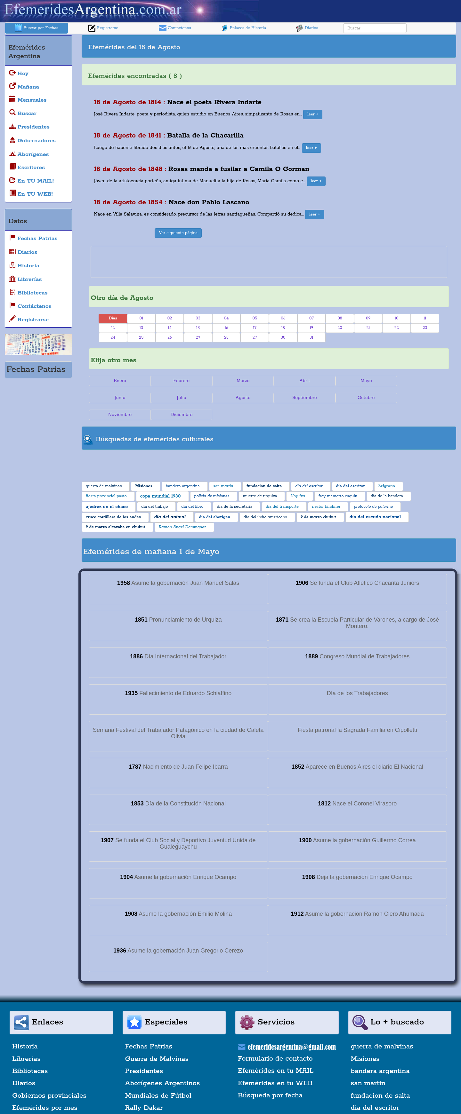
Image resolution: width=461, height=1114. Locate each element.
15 (198, 328)
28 (226, 337)
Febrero (179, 381)
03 (198, 318)
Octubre (299, 398)
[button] (312, 114)
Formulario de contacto (275, 1041)
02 (169, 318)
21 (368, 328)
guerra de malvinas (382, 1029)
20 (339, 328)
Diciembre (419, 398)
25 (141, 337)
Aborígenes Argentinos (162, 1066)
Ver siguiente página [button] (178, 233)
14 (170, 328)
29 (255, 337)
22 (396, 328)
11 (425, 318)
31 (311, 337)
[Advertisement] (362, 46)
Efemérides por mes (44, 1091)
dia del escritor (375, 1091)
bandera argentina (380, 1054)
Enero (119, 381)
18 (283, 328)
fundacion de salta (380, 1078)
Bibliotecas (30, 1054)
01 (141, 318)
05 (254, 318)
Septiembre (239, 398)
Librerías (26, 1042)
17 (254, 328)
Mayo (359, 381)
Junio (418, 381)
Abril (299, 381)
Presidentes (144, 1054)
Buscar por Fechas (36, 28)
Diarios (307, 28)
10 (397, 318)
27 (198, 337)
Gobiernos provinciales (49, 1078)
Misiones (365, 1042)
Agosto (179, 398)
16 (226, 328)
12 (113, 328)
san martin (368, 1066)
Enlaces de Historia (243, 28)
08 (339, 318)
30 (283, 337)
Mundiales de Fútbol (158, 1078)
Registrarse (103, 28)
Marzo (239, 381)
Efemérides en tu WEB (275, 1066)
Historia (25, 1029)
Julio (119, 398)
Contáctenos (175, 28)
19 (311, 328)
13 (141, 328)
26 (169, 337)
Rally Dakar (144, 1091)
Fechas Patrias (149, 1029)
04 (226, 318)
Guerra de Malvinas (157, 1042)
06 (283, 318)
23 (425, 328)
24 (113, 337)
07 (311, 318)
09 (368, 318)
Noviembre (358, 398)
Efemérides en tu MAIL (275, 1054)
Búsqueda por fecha (270, 1078)
